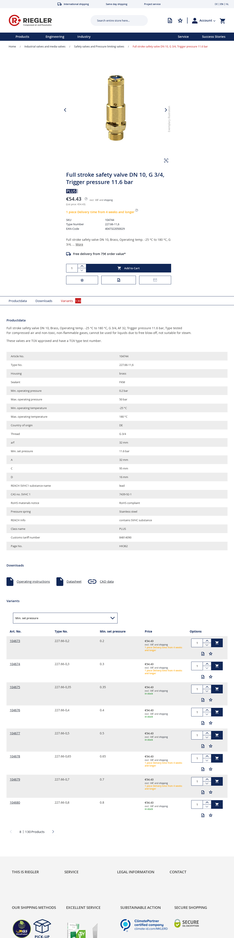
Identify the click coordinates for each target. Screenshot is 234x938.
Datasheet (74, 581)
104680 (15, 802)
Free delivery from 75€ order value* (99, 254)
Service (183, 36)
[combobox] (116, 20)
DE (216, 4)
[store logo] (44, 20)
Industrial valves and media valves (44, 46)
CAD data (107, 581)
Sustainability (22, 886)
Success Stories (213, 36)
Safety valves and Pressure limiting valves (99, 46)
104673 (15, 641)
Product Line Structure (28, 899)
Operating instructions (33, 581)
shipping (108, 200)
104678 (15, 756)
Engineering (55, 36)
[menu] (83, 37)
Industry (84, 36)
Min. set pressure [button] (26, 618)
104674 (15, 664)
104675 (15, 687)
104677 (15, 733)
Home (12, 46)
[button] (207, 20)
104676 (15, 710)
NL (227, 4)
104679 (15, 779)
